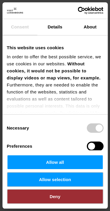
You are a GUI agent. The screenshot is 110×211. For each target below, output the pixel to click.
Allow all (55, 162)
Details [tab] (55, 26)
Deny (55, 196)
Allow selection (55, 179)
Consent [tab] (20, 26)
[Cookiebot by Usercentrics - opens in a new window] (78, 10)
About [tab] (90, 26)
